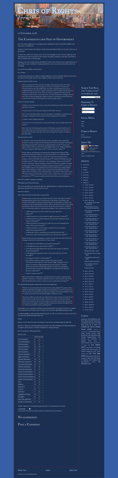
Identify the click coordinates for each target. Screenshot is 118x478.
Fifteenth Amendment (24, 367)
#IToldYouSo (93, 319)
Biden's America (89, 323)
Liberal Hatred (94, 349)
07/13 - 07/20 (88, 289)
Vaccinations (85, 362)
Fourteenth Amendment (25, 364)
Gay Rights (21, 397)
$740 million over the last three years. (28, 183)
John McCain (40, 411)
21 (36, 144)
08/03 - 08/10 (88, 281)
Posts (84, 108)
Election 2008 (33, 411)
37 (32, 175)
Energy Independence (88, 337)
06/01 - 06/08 (88, 304)
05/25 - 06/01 (88, 307)
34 (32, 165)
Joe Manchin (89, 347)
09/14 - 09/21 (88, 198)
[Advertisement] (90, 57)
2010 (84, 177)
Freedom (83, 339)
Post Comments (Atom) (31, 474)
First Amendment (23, 339)
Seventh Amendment (24, 354)
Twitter (94, 360)
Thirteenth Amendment (24, 362)
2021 (84, 164)
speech (32, 102)
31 (32, 160)
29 (27, 156)
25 (64, 148)
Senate (83, 358)
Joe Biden (95, 345)
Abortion (20, 384)
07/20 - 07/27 (88, 286)
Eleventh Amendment (24, 359)
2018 (84, 170)
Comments (85, 112)
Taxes (19, 382)
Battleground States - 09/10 (91, 251)
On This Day (94, 354)
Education (94, 335)
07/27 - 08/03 (88, 284)
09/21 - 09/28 (88, 195)
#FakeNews (84, 319)
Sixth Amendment (23, 352)
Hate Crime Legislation (24, 399)
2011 (84, 175)
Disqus (83, 121)
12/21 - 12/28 (88, 187)
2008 (84, 182)
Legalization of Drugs (24, 394)
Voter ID (20, 389)
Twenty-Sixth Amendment (25, 379)
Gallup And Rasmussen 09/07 (91, 261)
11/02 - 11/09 (88, 190)
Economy (84, 335)
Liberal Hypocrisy (87, 351)
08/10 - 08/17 (88, 279)
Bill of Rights (93, 324)
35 (61, 165)
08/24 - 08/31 (88, 273)
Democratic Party (94, 331)
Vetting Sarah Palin (89, 268)
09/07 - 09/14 (88, 200)
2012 (84, 172)
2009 (84, 180)
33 (52, 163)
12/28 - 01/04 (88, 185)
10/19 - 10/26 (88, 192)
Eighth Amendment (23, 357)
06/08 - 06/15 (88, 302)
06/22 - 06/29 (88, 297)
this (31, 137)
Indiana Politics (96, 342)
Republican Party (91, 356)
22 (61, 144)
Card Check (21, 392)
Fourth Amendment (23, 347)
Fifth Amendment (23, 349)
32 (69, 160)
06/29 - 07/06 (88, 294)
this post (62, 406)
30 (52, 158)
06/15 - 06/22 (88, 299)
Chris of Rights (47, 11)
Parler (82, 126)
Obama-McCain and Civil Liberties (53, 411)
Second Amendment (24, 342)
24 (46, 148)
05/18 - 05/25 (88, 310)
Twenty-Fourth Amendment (26, 377)
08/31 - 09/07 (88, 271)
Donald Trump (91, 333)
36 (23, 173)
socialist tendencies (46, 76)
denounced (24, 284)
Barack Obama (25, 411)
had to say (40, 195)
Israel (85, 345)
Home (48, 470)
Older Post (73, 470)
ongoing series (43, 44)
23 (23, 148)
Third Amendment (23, 344)
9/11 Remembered (86, 137)
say (36, 81)
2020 (84, 167)
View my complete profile (87, 156)
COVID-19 (85, 327)
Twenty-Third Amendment (25, 374)
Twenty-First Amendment (25, 372)
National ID (21, 387)
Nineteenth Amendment (25, 369)
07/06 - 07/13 (88, 291)
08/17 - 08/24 (88, 276)
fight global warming (61, 310)
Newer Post (22, 470)
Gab (82, 123)
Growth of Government (25, 402)
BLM (99, 321)
